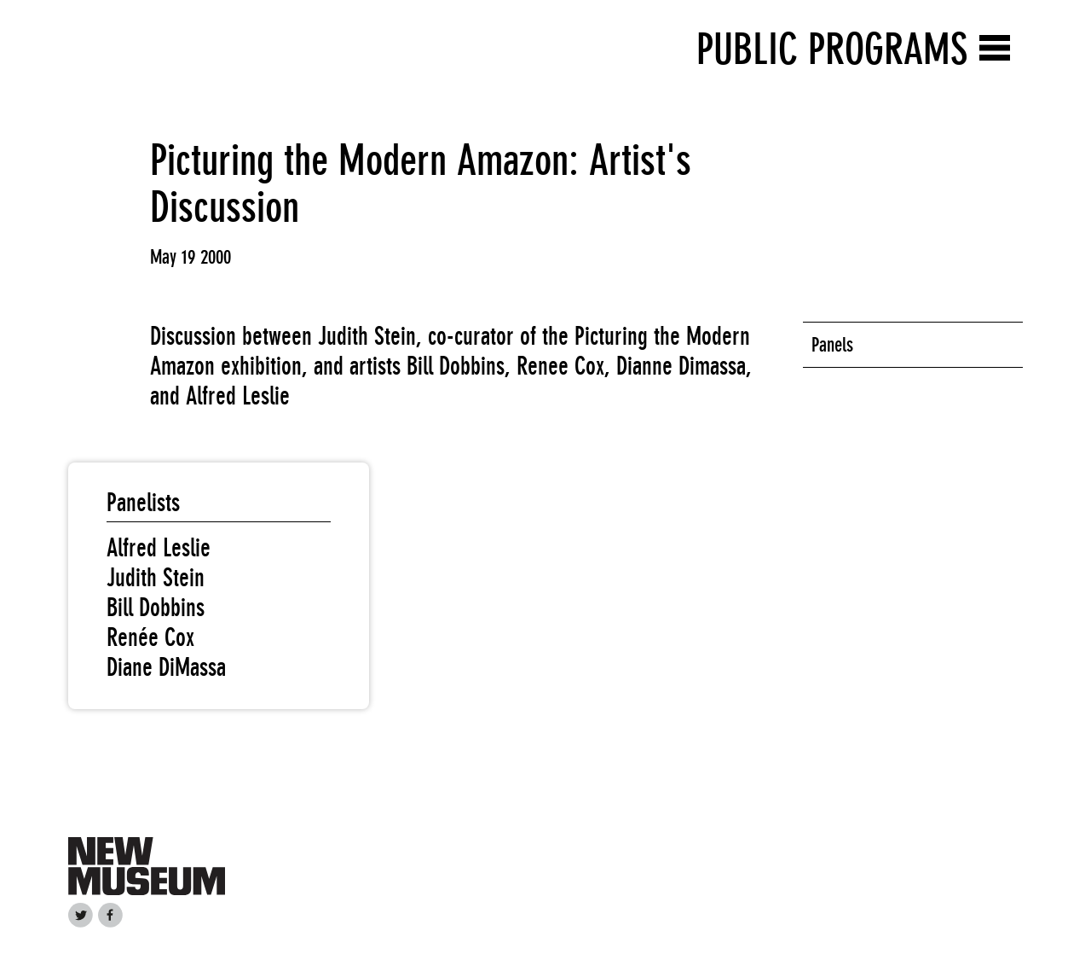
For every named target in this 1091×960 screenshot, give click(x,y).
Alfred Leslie (159, 547)
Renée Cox (150, 637)
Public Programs (831, 49)
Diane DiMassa (166, 667)
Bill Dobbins (156, 607)
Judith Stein (156, 577)
